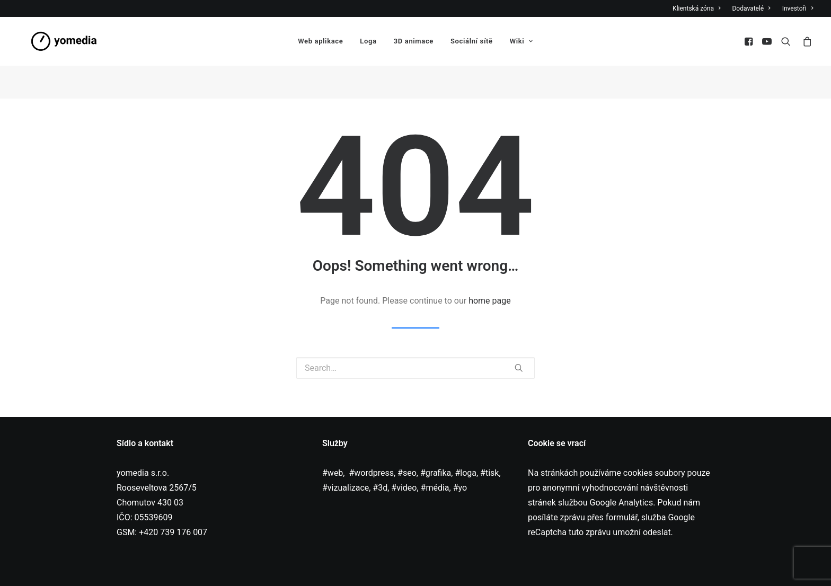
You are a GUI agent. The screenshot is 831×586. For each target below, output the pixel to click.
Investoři (797, 8)
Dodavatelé (751, 8)
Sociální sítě (471, 43)
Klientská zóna (696, 8)
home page (489, 270)
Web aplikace (320, 43)
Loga (368, 43)
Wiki (521, 43)
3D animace (414, 43)
